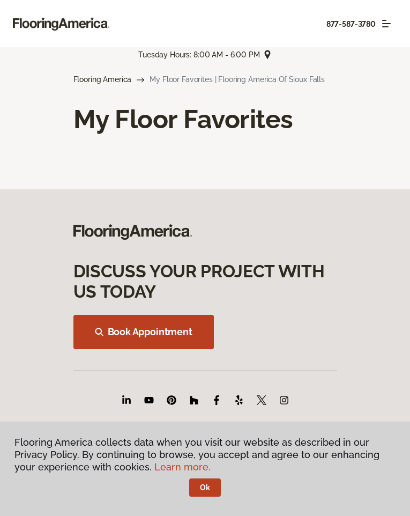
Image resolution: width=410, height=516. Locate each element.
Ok (205, 487)
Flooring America (102, 79)
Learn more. (182, 467)
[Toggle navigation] (386, 23)
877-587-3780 (351, 24)
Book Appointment (143, 331)
